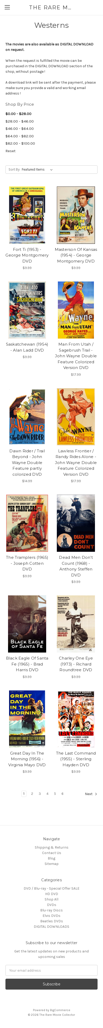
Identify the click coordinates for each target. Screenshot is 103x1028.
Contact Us (51, 853)
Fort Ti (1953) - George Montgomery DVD (27, 255)
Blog (51, 858)
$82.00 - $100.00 (20, 143)
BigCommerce (60, 1010)
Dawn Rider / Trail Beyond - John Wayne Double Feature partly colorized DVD (27, 462)
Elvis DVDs (51, 915)
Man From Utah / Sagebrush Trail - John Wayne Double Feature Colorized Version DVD (76, 356)
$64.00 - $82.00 (19, 136)
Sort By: (14, 169)
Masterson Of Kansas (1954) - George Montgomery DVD (76, 255)
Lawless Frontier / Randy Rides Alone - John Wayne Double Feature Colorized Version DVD (76, 462)
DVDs (51, 905)
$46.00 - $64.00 (19, 128)
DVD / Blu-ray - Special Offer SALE (51, 888)
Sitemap (52, 864)
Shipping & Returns (51, 847)
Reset (10, 151)
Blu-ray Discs (51, 910)
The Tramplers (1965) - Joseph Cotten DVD (27, 563)
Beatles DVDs (51, 921)
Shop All (51, 899)
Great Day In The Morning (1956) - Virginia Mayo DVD (27, 759)
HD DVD (51, 894)
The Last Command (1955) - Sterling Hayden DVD (76, 759)
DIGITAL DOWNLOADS (51, 926)
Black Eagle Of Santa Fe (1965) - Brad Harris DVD (27, 664)
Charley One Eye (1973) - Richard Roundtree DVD (76, 664)
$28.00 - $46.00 (19, 121)
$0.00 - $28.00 (18, 113)
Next (91, 794)
